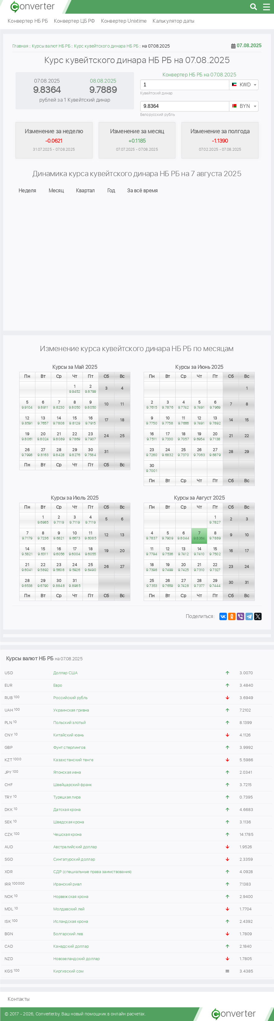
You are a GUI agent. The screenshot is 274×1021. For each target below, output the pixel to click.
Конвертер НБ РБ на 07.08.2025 (199, 75)
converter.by (32, 7)
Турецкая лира (67, 797)
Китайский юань (68, 735)
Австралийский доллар (75, 847)
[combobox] (243, 85)
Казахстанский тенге (73, 760)
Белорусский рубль (157, 114)
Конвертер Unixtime (124, 21)
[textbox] (243, 85)
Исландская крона (70, 922)
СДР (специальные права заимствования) (92, 872)
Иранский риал (67, 884)
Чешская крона (67, 835)
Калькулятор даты (173, 21)
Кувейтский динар (156, 93)
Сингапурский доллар (74, 860)
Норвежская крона (70, 897)
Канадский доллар (71, 947)
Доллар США (65, 673)
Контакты (18, 999)
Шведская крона (68, 822)
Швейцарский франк (72, 785)
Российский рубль (70, 698)
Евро (57, 686)
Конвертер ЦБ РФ (74, 21)
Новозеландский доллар (76, 959)
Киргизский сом (68, 971)
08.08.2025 (103, 81)
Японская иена (67, 773)
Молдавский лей (69, 909)
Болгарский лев (68, 934)
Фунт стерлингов (69, 748)
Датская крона (67, 810)
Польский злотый (69, 723)
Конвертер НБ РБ (28, 21)
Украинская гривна (71, 710)
